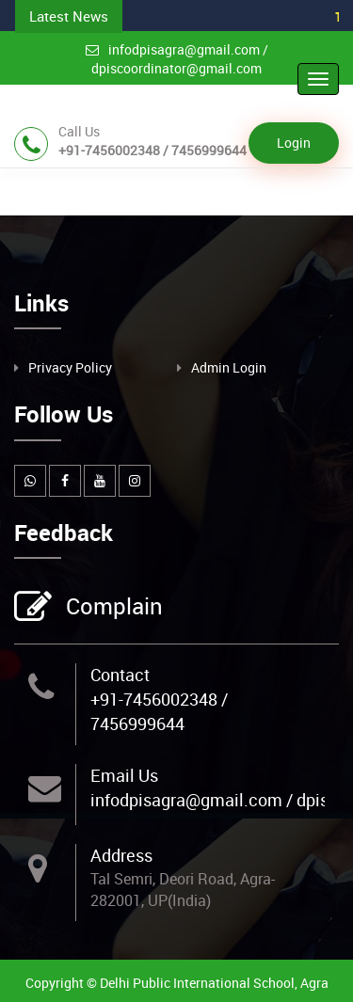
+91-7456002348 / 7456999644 (159, 711)
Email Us (124, 775)
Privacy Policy (70, 367)
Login (294, 142)
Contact (120, 674)
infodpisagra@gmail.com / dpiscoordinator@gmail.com (177, 58)
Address (121, 855)
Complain (112, 608)
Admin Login (228, 367)
